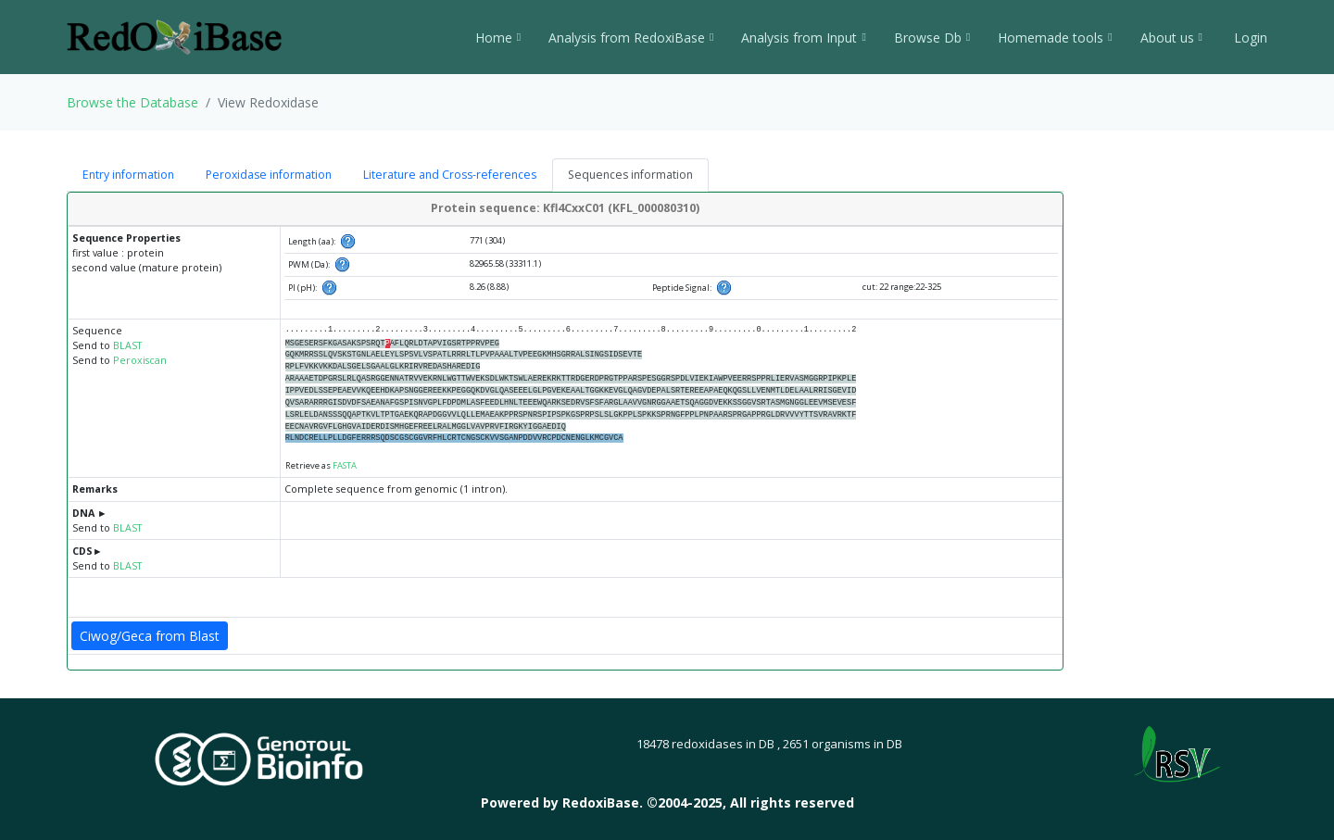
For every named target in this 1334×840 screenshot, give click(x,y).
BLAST (127, 345)
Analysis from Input (803, 37)
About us (1171, 37)
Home (498, 37)
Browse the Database (132, 102)
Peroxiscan (140, 360)
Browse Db (932, 37)
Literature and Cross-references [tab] (449, 174)
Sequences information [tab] (630, 174)
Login (1248, 37)
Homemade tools (1055, 37)
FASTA (345, 465)
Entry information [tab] (128, 174)
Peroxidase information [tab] (269, 174)
